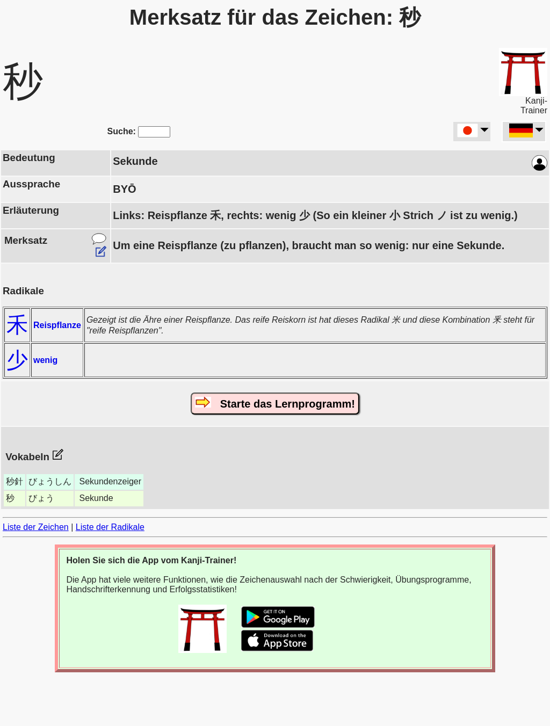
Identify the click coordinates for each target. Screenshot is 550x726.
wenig (45, 360)
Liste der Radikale (110, 527)
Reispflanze (57, 325)
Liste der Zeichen (36, 527)
